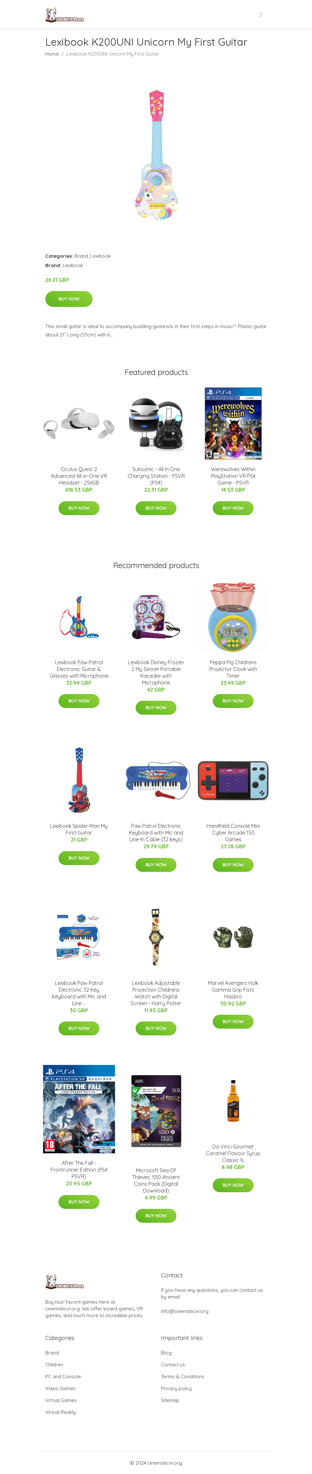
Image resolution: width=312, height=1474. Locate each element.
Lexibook (100, 256)
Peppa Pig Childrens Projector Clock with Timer (233, 669)
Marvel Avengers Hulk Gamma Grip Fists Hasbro (233, 990)
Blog (166, 1353)
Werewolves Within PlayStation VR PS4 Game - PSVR (233, 476)
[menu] (261, 14)
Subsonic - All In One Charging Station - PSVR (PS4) (156, 476)
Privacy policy (176, 1388)
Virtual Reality (60, 1412)
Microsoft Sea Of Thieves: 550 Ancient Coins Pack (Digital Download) (156, 1180)
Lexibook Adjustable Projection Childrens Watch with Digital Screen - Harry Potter (156, 993)
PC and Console (63, 1376)
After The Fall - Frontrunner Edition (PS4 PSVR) (79, 1170)
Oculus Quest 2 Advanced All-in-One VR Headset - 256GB (79, 476)
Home (52, 54)
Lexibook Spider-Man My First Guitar (79, 829)
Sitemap (170, 1400)
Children (54, 1365)
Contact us (173, 1365)
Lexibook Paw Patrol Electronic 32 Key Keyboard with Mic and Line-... (79, 993)
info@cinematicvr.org (185, 1311)
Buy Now (68, 299)
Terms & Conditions (182, 1376)
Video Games (60, 1388)
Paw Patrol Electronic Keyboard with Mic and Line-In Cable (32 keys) (156, 833)
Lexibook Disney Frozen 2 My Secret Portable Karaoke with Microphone (156, 672)
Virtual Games (61, 1400)
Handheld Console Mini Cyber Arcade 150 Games (233, 833)
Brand (81, 256)
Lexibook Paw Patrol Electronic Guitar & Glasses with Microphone (79, 669)
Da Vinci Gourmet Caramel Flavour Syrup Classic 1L (233, 1153)
